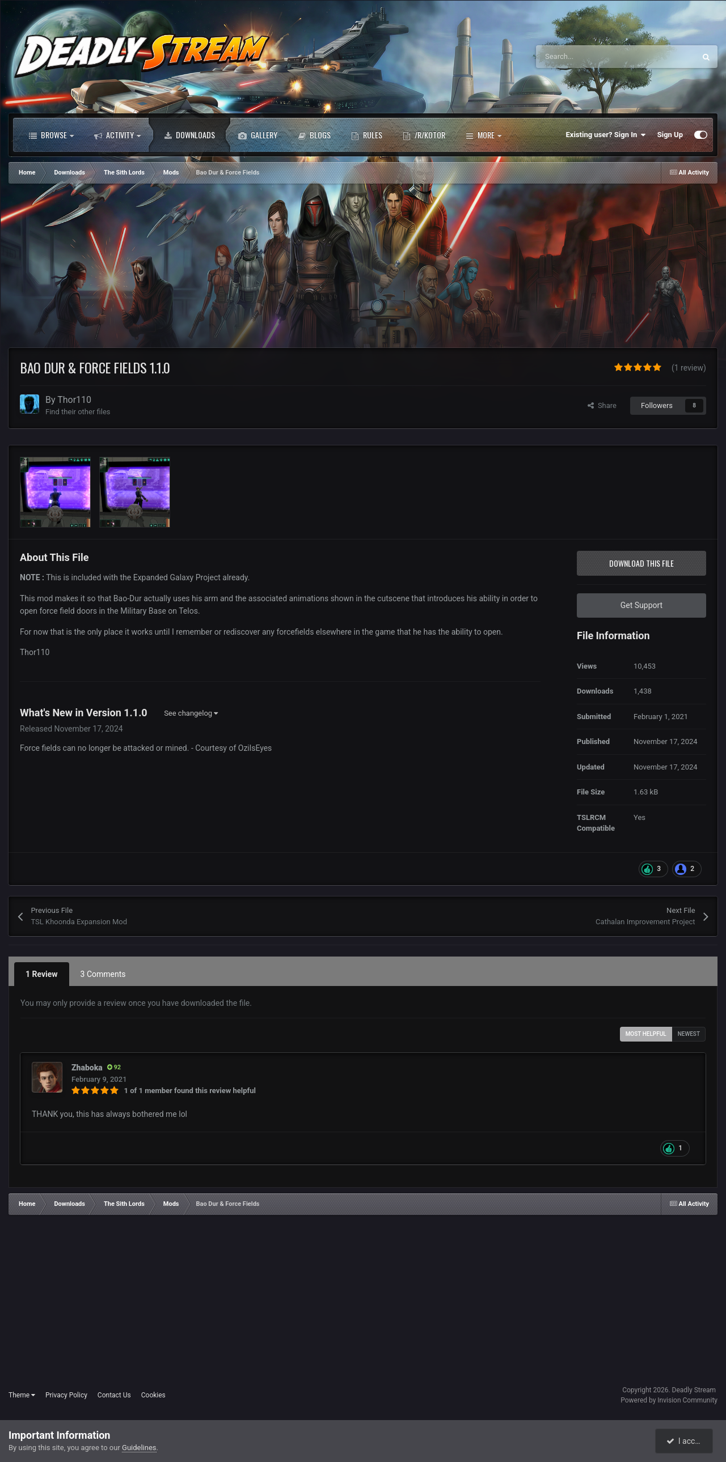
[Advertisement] (215, 268)
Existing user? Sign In (606, 135)
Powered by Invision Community (669, 1400)
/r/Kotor (423, 135)
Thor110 (74, 399)
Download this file (641, 563)
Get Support (641, 605)
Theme (22, 1395)
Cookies (153, 1395)
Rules (366, 135)
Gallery (258, 135)
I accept (685, 1441)
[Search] (591, 56)
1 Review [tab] (42, 974)
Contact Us (114, 1395)
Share (602, 405)
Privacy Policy (66, 1395)
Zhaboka (87, 1067)
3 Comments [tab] (103, 974)
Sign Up (670, 134)
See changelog (191, 713)
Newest (689, 1034)
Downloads (189, 135)
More (483, 135)
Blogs (314, 135)
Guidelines (139, 1447)
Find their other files (78, 411)
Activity (117, 135)
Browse (51, 135)
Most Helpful (646, 1034)
